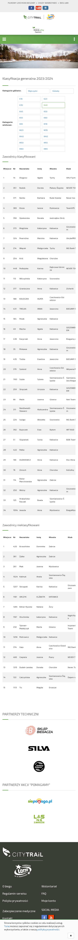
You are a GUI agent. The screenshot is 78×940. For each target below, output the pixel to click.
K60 (45, 117)
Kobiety (55, 91)
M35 (46, 130)
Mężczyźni (32, 91)
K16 (21, 99)
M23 (21, 130)
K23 (45, 99)
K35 (21, 105)
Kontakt (7, 918)
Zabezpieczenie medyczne (18, 911)
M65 (46, 149)
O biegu (7, 886)
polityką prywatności (48, 929)
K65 (21, 124)
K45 (21, 111)
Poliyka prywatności (15, 900)
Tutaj (7, 926)
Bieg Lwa (64, 3)
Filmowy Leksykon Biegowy (21, 3)
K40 (46, 105)
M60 (21, 149)
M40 (21, 136)
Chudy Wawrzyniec (47, 3)
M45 (46, 136)
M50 (21, 142)
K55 (21, 117)
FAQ (43, 893)
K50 (45, 111)
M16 (45, 124)
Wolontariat (49, 886)
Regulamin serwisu (14, 893)
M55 (46, 142)
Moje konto (48, 900)
